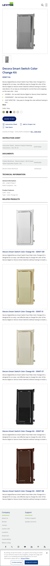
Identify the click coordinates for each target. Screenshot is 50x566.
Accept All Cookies (31, 562)
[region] (25, 558)
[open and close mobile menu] (46, 5)
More (4, 105)
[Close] (47, 553)
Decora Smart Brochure (10, 168)
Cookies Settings (17, 562)
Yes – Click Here (36, 132)
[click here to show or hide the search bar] (42, 5)
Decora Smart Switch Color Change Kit (23, 252)
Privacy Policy (25, 558)
